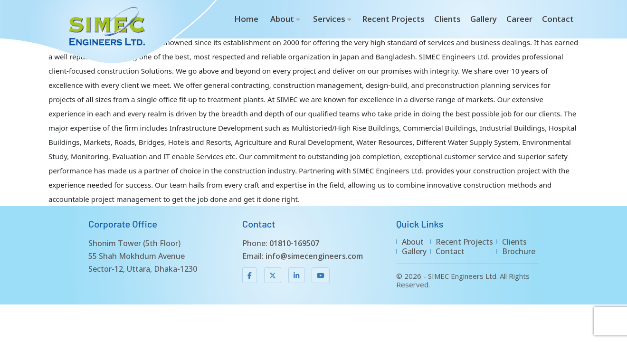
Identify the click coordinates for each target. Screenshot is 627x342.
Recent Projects (393, 18)
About (282, 18)
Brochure (518, 251)
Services (329, 18)
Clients (447, 18)
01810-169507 (294, 243)
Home (246, 18)
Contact (558, 18)
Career (519, 18)
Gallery (483, 18)
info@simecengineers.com (314, 256)
